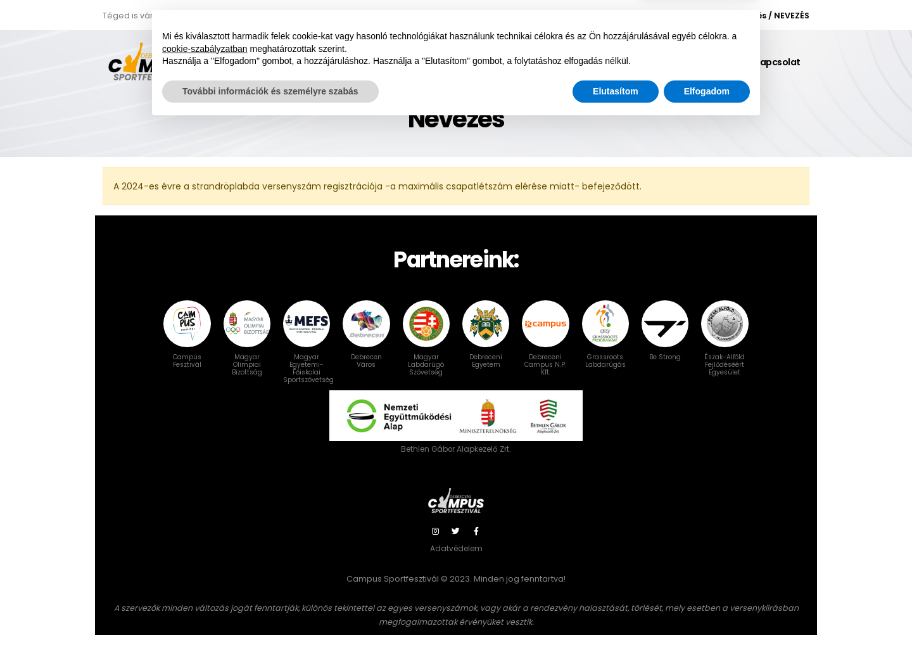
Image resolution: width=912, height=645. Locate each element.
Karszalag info (649, 62)
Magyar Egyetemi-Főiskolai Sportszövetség (308, 353)
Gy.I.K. (584, 62)
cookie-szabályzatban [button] (205, 568)
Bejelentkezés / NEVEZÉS (758, 15)
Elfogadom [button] (707, 610)
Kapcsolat (777, 62)
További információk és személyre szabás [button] (270, 610)
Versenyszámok (513, 62)
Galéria (718, 62)
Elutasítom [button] (615, 610)
